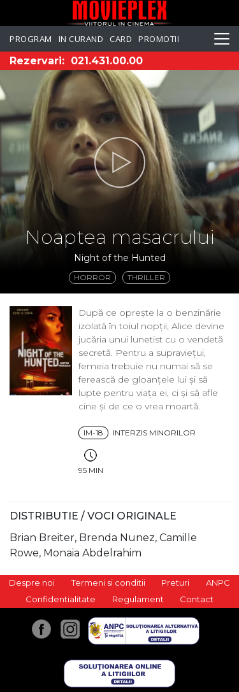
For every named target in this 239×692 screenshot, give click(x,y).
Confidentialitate (60, 599)
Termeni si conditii (108, 582)
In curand (81, 39)
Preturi (175, 582)
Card (121, 39)
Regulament (138, 599)
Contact (197, 599)
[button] (119, 162)
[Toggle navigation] (222, 39)
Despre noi (32, 582)
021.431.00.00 (107, 61)
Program (31, 39)
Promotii (158, 39)
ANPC (218, 582)
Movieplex (119, 13)
